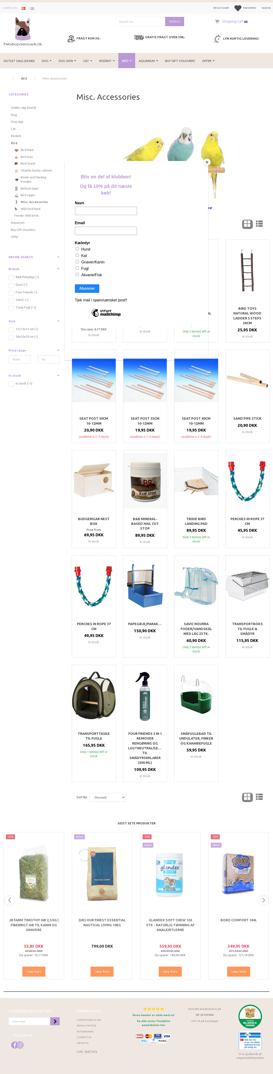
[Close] (207, 162)
